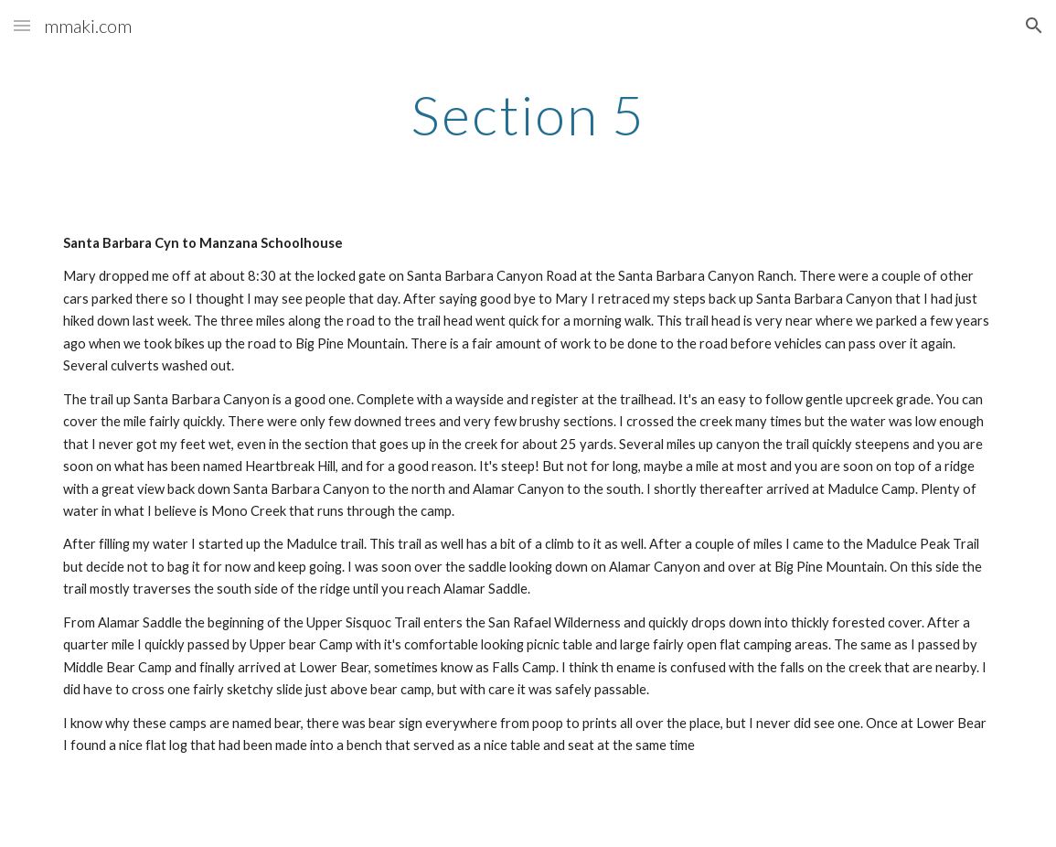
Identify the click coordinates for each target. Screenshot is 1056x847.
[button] (22, 25)
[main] (528, 114)
